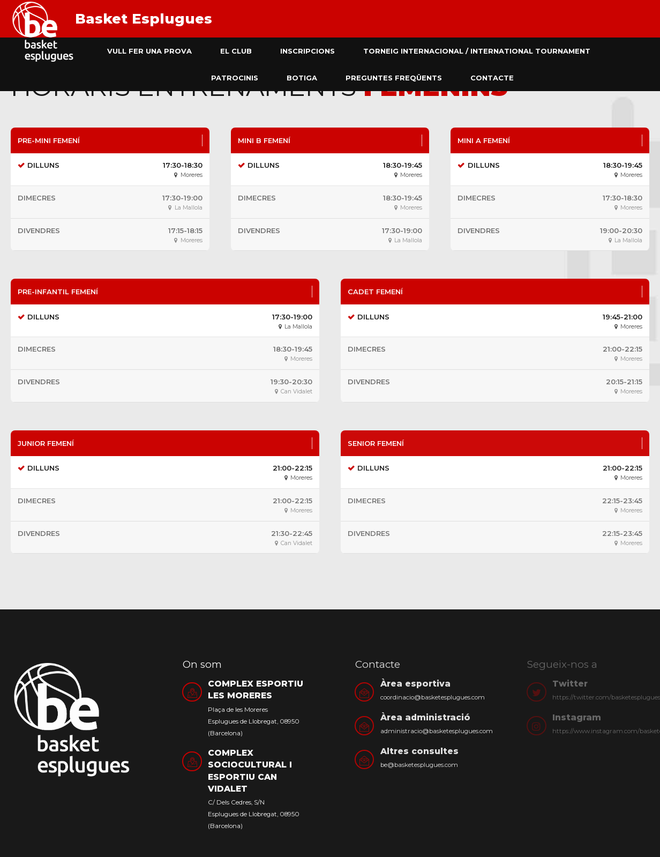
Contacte (492, 77)
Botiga (302, 77)
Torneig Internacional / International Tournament (476, 51)
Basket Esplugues (143, 18)
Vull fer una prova (149, 51)
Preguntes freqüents (394, 77)
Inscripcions (307, 51)
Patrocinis (234, 77)
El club (236, 51)
